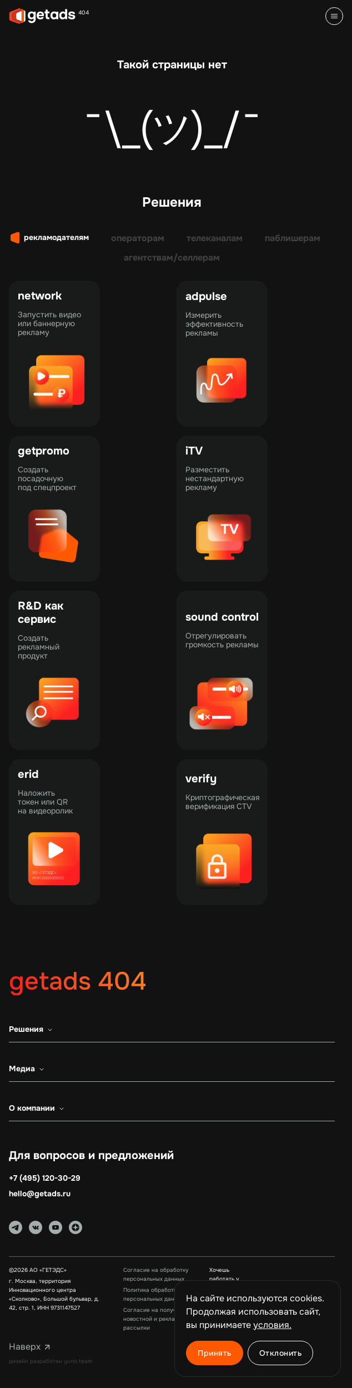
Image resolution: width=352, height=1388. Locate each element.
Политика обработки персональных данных (153, 1294)
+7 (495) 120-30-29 (45, 1178)
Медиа (28, 1069)
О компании (38, 1108)
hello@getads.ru (40, 1194)
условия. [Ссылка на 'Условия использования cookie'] (272, 1325)
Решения (33, 1029)
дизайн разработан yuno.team (50, 1361)
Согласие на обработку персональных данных (155, 1274)
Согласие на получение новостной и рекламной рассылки (156, 1318)
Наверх (31, 1347)
